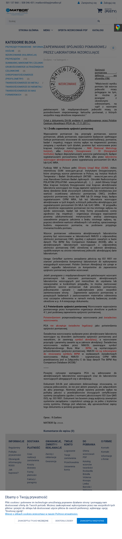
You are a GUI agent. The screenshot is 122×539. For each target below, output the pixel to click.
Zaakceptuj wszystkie (92, 521)
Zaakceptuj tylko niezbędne (33, 521)
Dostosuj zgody (64, 521)
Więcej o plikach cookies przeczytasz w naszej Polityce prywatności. (41, 514)
